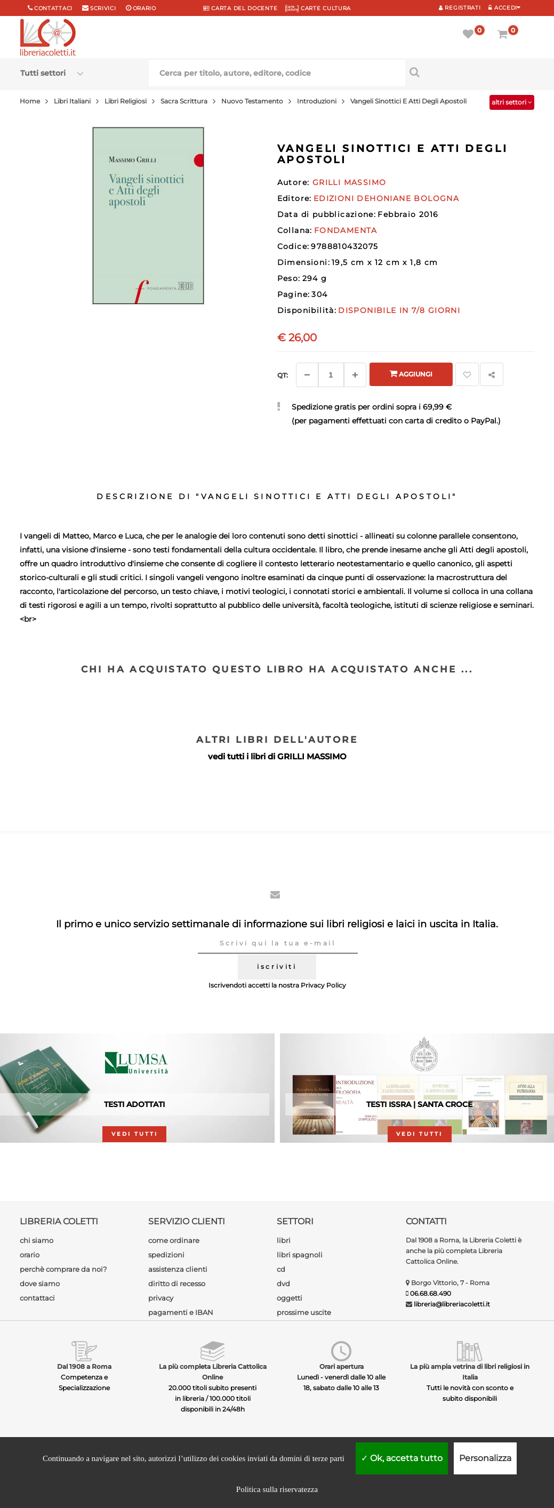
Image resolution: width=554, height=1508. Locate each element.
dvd (283, 1283)
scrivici (103, 8)
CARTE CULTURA (318, 8)
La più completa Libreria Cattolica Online (213, 1371)
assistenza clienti (177, 1269)
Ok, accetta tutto (402, 1458)
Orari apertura (341, 1366)
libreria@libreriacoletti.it (452, 1304)
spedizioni (166, 1254)
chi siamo (36, 1240)
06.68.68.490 (430, 1293)
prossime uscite (304, 1312)
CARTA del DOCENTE (240, 8)
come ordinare (173, 1240)
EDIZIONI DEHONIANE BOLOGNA (386, 198)
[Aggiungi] (355, 375)
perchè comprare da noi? (63, 1269)
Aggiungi (410, 373)
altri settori (512, 102)
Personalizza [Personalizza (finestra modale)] (485, 1458)
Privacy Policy (323, 985)
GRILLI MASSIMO (312, 756)
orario (144, 8)
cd (281, 1269)
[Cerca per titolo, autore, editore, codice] (469, 72)
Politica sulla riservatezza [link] (277, 1489)
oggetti (289, 1298)
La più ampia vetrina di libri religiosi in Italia (469, 1371)
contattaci (37, 1298)
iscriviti (276, 966)
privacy (160, 1298)
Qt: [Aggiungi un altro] (282, 375)
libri (284, 1240)
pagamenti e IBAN (180, 1312)
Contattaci (53, 8)
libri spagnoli (300, 1254)
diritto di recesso (176, 1283)
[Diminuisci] (307, 375)
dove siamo (40, 1283)
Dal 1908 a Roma (84, 1366)
